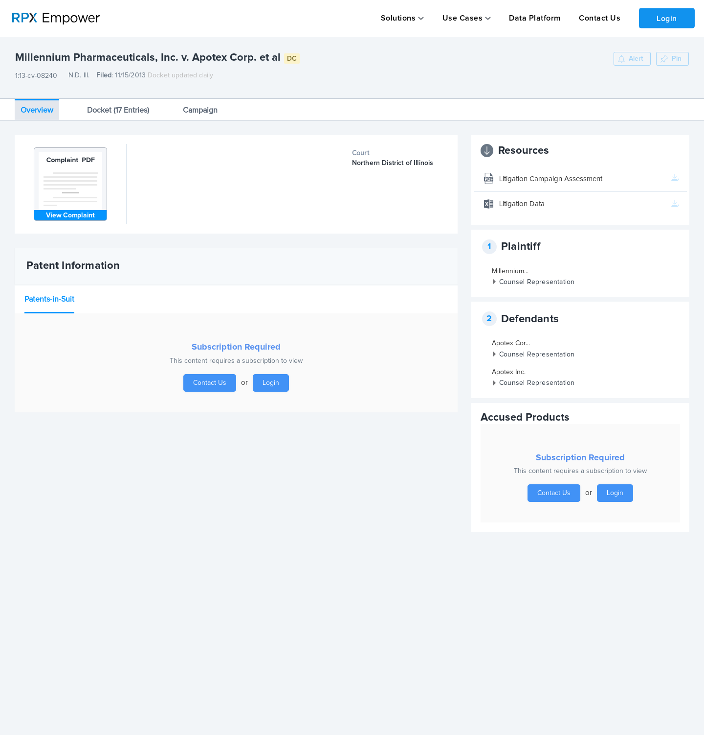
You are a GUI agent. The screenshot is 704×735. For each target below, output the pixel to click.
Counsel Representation (536, 278)
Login (665, 18)
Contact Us (596, 18)
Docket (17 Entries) (118, 106)
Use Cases (461, 18)
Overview (37, 106)
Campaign (200, 106)
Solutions (398, 18)
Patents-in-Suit (49, 295)
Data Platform (533, 18)
